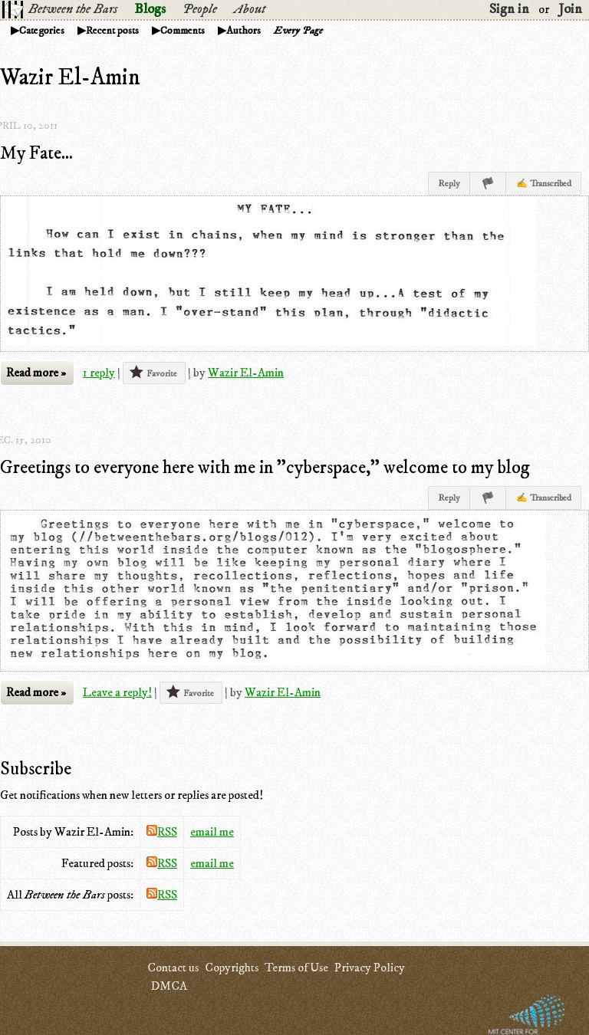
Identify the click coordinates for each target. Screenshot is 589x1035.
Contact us (173, 967)
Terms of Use (296, 967)
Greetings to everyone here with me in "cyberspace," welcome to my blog (265, 467)
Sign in (509, 9)
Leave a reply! (117, 692)
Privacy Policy (369, 967)
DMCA (168, 986)
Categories (41, 31)
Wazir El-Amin (246, 372)
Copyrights (231, 967)
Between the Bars (72, 9)
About (249, 9)
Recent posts (112, 31)
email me (212, 832)
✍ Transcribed (543, 183)
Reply (449, 183)
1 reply (99, 372)
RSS (161, 832)
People (200, 9)
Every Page (298, 31)
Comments (182, 31)
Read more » (36, 372)
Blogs (150, 9)
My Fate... (36, 153)
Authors (243, 31)
